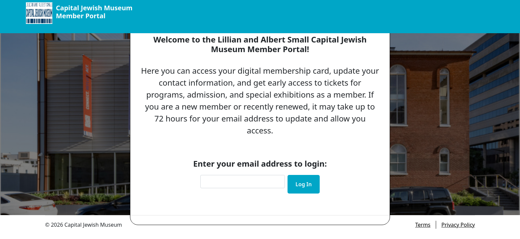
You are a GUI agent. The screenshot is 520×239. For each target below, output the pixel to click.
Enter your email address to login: (260, 163)
